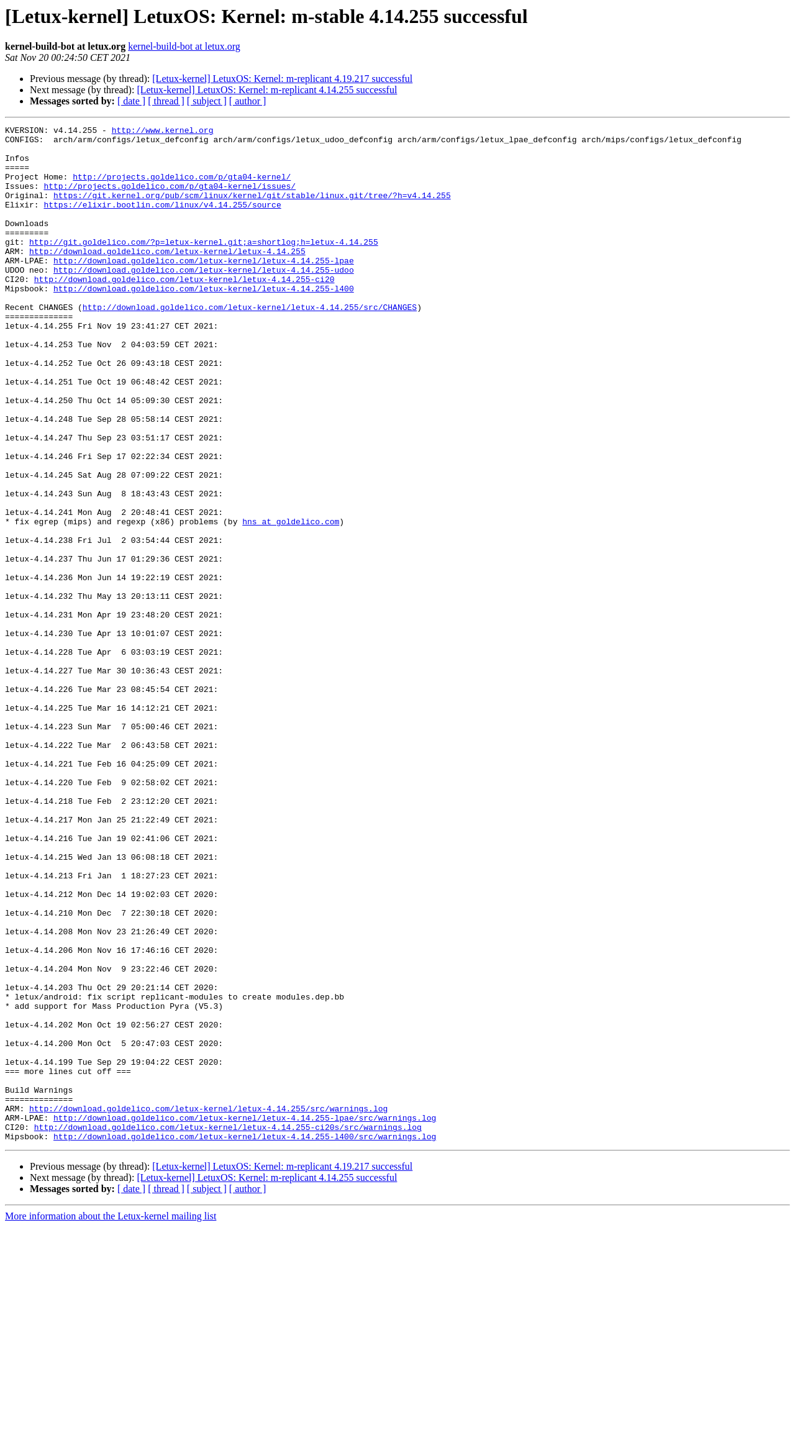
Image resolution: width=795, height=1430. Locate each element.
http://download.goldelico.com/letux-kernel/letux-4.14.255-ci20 (184, 310)
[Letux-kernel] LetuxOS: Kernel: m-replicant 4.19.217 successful (282, 78)
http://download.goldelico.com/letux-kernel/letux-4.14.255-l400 (203, 321)
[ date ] (131, 101)
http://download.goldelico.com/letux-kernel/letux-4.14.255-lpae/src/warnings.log (244, 1317)
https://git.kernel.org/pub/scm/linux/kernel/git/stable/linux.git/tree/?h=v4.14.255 (252, 210)
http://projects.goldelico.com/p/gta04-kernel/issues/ (169, 198)
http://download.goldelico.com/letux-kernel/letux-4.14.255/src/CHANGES (250, 344)
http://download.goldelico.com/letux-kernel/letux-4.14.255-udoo (203, 299)
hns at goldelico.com (290, 601)
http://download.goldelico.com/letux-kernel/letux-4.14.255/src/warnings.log (208, 1305)
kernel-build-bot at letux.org (184, 46)
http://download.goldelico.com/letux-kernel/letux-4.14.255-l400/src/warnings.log (244, 1339)
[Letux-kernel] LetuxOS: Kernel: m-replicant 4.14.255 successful (267, 89)
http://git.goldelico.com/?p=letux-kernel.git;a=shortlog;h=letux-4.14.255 (203, 265)
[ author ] (247, 101)
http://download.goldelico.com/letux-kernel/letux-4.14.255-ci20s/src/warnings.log (228, 1328)
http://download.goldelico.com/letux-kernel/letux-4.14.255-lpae (203, 288)
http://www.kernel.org (163, 131)
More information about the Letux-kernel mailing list (110, 1419)
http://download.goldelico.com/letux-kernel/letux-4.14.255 (167, 277)
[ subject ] (207, 101)
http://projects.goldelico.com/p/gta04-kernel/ (182, 187)
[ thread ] (166, 101)
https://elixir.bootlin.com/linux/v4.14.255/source (162, 221)
